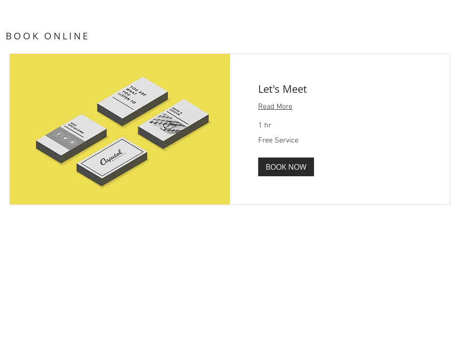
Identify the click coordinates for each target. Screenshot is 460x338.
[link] (340, 89)
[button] (286, 167)
